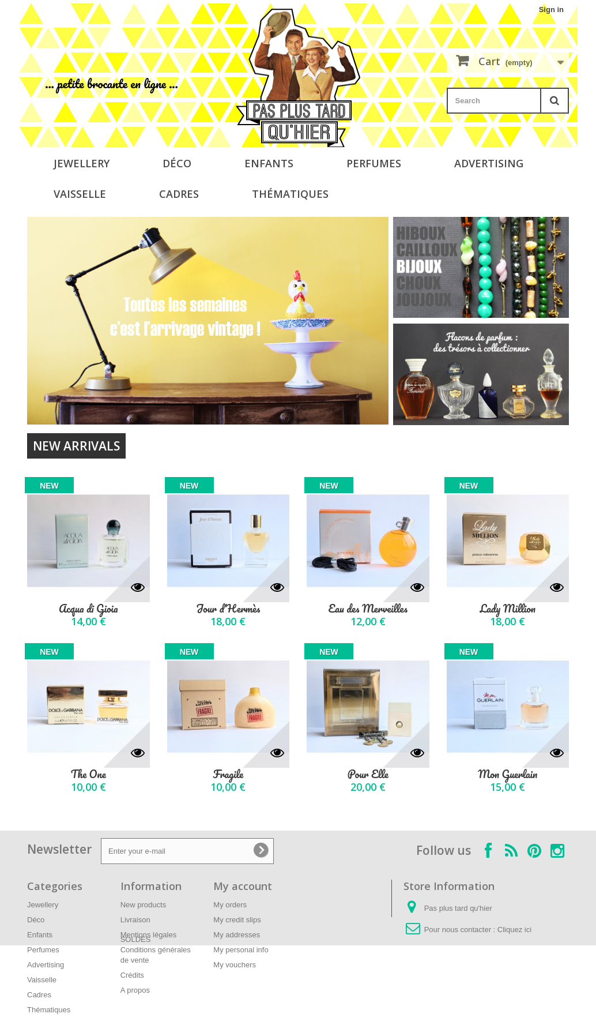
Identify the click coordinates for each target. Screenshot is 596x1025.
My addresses (236, 934)
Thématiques (290, 194)
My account (242, 886)
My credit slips (237, 919)
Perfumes (373, 163)
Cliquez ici (514, 929)
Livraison (135, 919)
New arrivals (76, 446)
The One (88, 774)
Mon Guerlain (507, 774)
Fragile (228, 774)
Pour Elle (368, 774)
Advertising (488, 163)
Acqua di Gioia (88, 608)
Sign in (551, 9)
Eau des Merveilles (368, 608)
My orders (230, 904)
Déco (177, 163)
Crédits (132, 975)
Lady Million (507, 608)
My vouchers (234, 964)
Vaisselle (80, 194)
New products (143, 904)
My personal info (240, 949)
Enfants (268, 163)
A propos (135, 990)
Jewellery (82, 163)
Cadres (179, 194)
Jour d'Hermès (228, 608)
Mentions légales (148, 934)
